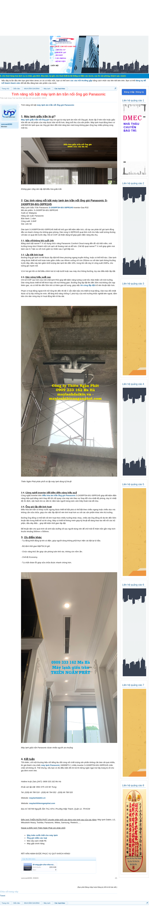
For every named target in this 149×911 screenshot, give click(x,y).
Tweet (2, 895)
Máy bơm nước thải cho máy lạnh (42, 835)
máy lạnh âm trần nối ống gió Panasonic (55, 105)
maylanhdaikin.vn (37, 798)
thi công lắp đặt (87, 285)
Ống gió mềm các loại (37, 838)
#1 (116, 878)
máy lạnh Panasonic (50, 765)
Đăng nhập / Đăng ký (134, 92)
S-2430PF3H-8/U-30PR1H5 (61, 207)
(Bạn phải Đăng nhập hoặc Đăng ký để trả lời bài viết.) (97, 887)
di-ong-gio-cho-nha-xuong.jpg (47, 864)
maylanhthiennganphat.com (42, 803)
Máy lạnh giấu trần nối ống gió (35, 120)
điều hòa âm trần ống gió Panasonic (59, 495)
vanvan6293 (36, 98)
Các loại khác (17, 98)
